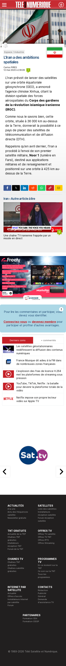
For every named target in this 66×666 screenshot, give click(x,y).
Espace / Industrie (14, 52)
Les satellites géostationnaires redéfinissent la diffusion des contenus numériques (39, 350)
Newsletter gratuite (17, 518)
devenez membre (44, 321)
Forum (11, 605)
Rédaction (43, 590)
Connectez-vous (15, 321)
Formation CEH (30, 618)
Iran (6, 198)
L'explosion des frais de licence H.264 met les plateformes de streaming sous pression (39, 374)
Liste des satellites (47, 509)
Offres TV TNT (44, 537)
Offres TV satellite (46, 534)
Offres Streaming (46, 543)
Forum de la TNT (15, 549)
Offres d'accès (15, 596)
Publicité (42, 593)
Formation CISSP (31, 621)
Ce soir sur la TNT (46, 571)
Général (42, 596)
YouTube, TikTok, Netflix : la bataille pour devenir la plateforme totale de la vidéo (39, 387)
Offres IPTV (43, 540)
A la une (11, 509)
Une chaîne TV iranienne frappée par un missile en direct (27, 237)
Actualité (12, 593)
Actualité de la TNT (17, 534)
